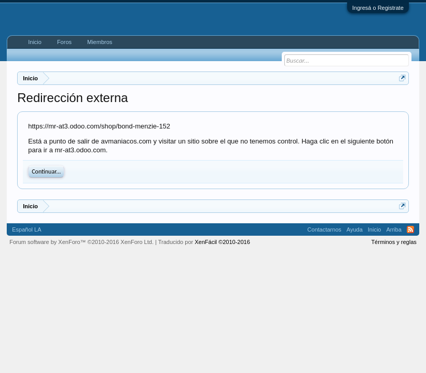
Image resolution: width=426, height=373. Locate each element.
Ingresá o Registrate (378, 8)
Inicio (35, 42)
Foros (64, 42)
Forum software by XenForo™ (81, 242)
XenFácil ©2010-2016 (222, 242)
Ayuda (355, 229)
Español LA (26, 229)
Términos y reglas (393, 242)
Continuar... (46, 171)
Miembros (99, 42)
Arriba (393, 229)
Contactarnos (324, 229)
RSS (410, 229)
